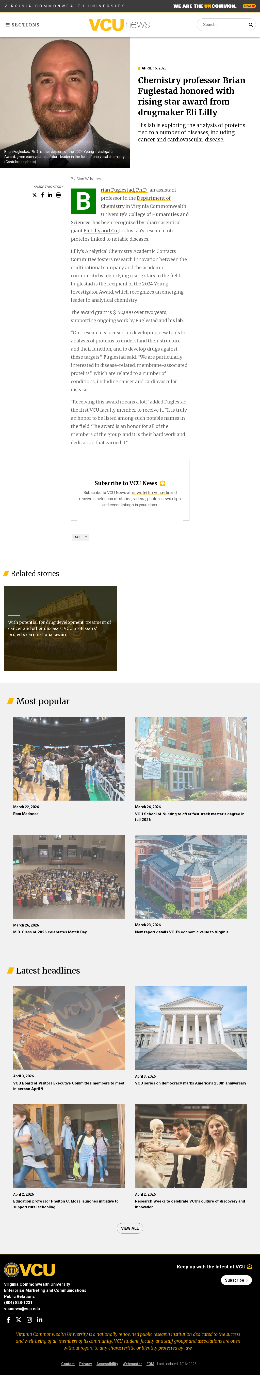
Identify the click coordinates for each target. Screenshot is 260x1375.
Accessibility (107, 1364)
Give (249, 6)
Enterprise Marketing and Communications (45, 1290)
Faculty (80, 537)
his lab (175, 320)
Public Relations (19, 1296)
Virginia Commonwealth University (65, 6)
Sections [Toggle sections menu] (23, 25)
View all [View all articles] (130, 1228)
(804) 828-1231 (18, 1302)
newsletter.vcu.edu (150, 492)
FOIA (150, 1364)
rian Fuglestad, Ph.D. (124, 190)
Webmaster (132, 1364)
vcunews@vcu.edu (22, 1308)
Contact (68, 1364)
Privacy (85, 1364)
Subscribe (236, 1280)
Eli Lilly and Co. (101, 231)
